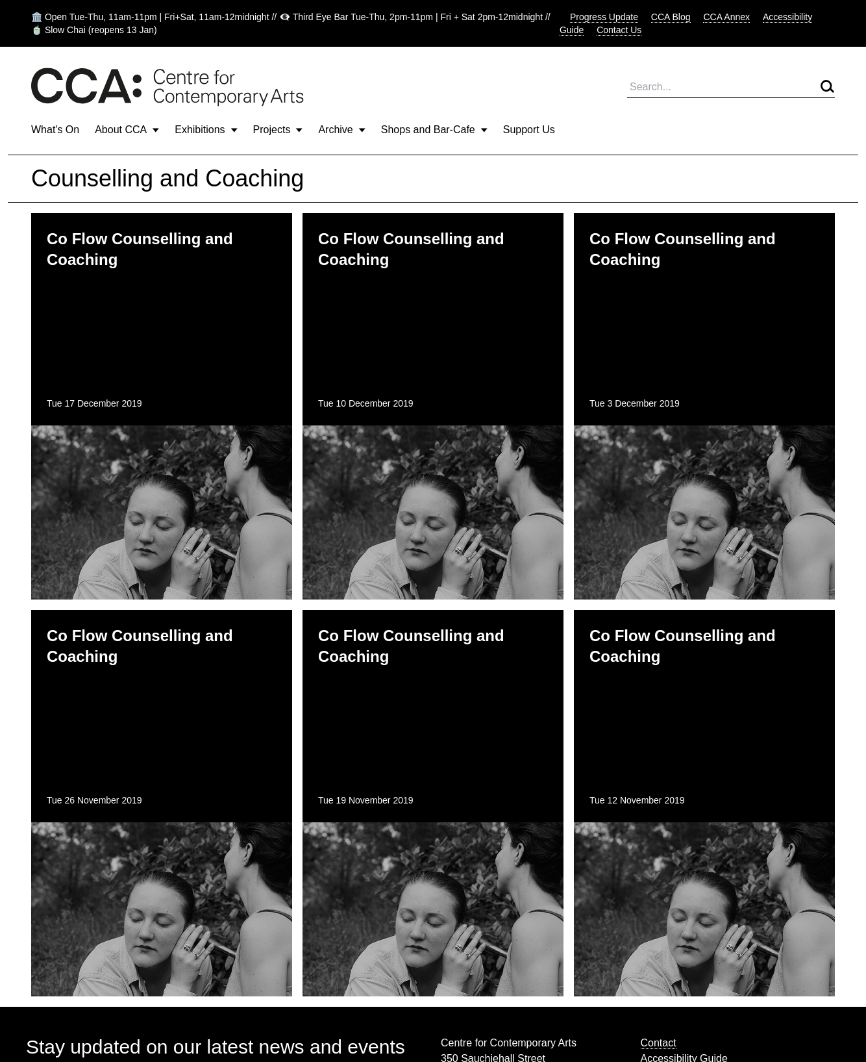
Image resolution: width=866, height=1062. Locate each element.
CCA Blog (671, 17)
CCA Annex (726, 17)
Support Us (529, 129)
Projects (278, 129)
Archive (341, 129)
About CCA (127, 129)
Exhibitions (206, 129)
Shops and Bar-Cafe (434, 129)
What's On (55, 129)
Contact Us (619, 30)
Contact (658, 1042)
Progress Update (604, 17)
